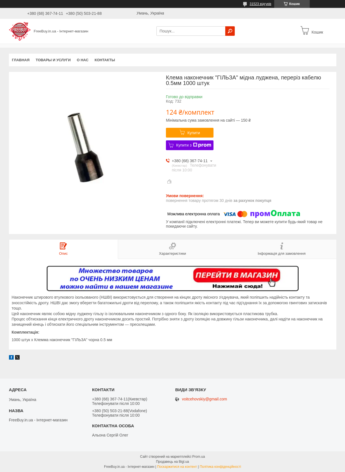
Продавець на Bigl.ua (172, 462)
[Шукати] (230, 31)
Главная (21, 60)
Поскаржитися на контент (177, 467)
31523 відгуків (260, 4)
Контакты (105, 60)
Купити (193, 133)
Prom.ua (198, 457)
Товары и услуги (53, 60)
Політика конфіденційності (220, 467)
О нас (82, 60)
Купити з (193, 145)
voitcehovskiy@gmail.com (204, 399)
